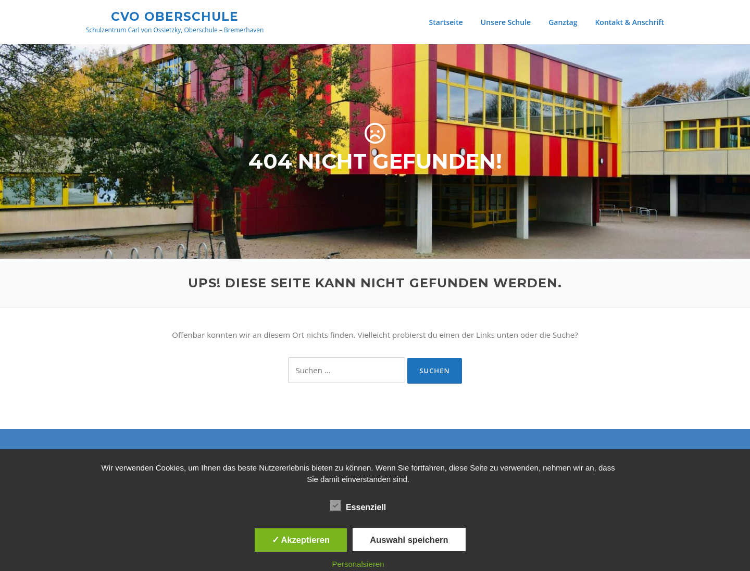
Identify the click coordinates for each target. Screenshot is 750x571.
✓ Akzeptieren (301, 539)
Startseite (446, 22)
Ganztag (562, 22)
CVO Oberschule (175, 16)
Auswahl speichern (409, 539)
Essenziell (358, 505)
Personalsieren (358, 564)
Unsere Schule (506, 22)
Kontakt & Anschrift (629, 22)
